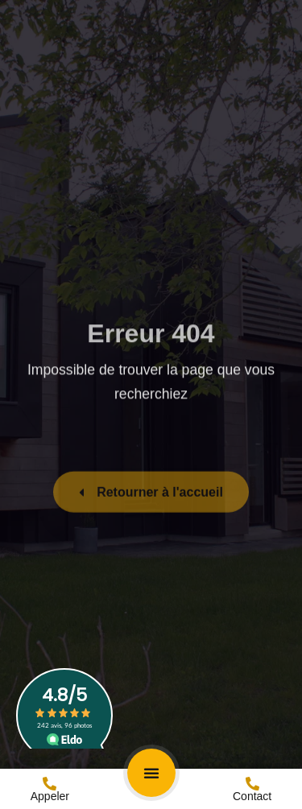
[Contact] (252, 783)
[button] (151, 773)
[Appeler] (49, 783)
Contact (252, 796)
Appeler (50, 796)
